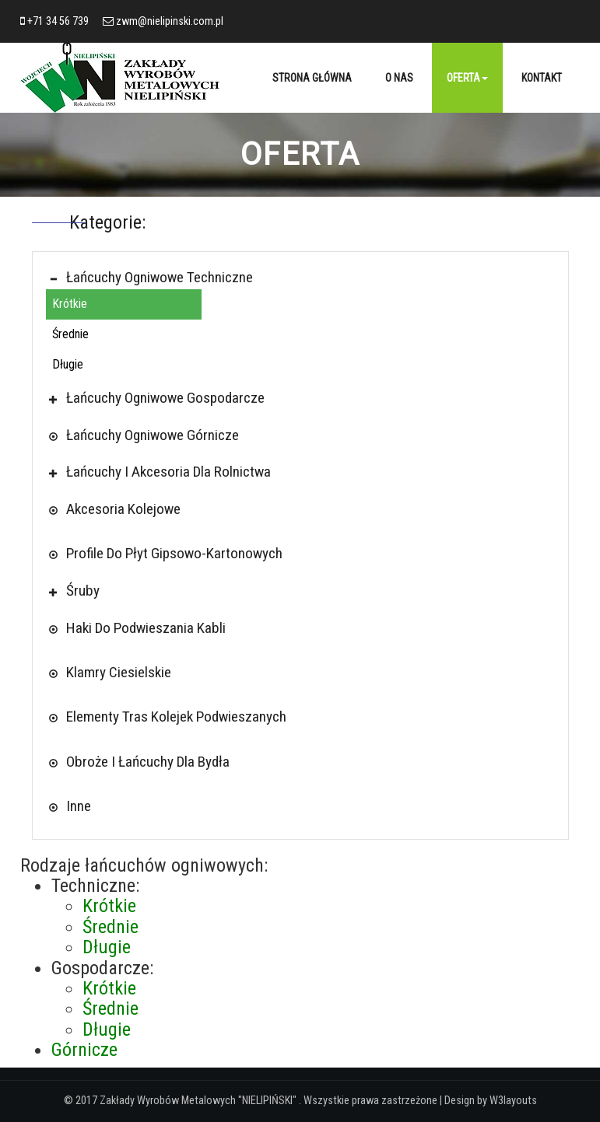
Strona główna (312, 78)
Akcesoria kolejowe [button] (119, 509)
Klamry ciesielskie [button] (114, 672)
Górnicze (84, 1050)
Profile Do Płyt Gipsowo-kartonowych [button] (170, 553)
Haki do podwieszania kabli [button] (142, 628)
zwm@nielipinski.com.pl (169, 21)
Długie (67, 364)
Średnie (70, 334)
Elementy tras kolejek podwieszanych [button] (172, 716)
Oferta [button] (467, 78)
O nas (399, 78)
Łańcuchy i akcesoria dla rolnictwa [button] (164, 472)
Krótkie (69, 303)
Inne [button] (74, 806)
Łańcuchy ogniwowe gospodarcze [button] (161, 398)
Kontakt (541, 78)
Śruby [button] (79, 590)
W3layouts (513, 1100)
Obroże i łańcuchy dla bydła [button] (144, 762)
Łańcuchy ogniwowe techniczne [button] (155, 277)
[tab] (300, 277)
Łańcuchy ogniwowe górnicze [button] (148, 435)
